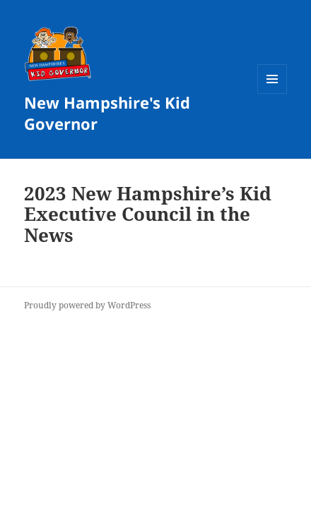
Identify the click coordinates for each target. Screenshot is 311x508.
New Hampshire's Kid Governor (107, 113)
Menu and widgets (272, 93)
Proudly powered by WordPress (87, 305)
